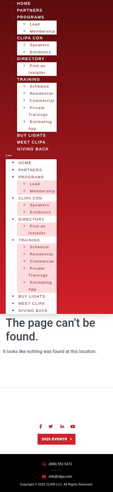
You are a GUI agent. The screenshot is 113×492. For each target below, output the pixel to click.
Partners (30, 170)
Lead (35, 24)
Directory (31, 59)
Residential (42, 93)
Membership (42, 191)
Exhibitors (40, 212)
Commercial (42, 100)
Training (28, 79)
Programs (30, 17)
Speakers (40, 45)
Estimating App (40, 125)
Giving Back (33, 149)
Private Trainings (38, 111)
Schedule (39, 86)
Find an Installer (37, 69)
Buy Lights (32, 296)
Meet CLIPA (32, 303)
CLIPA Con (30, 38)
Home (25, 163)
